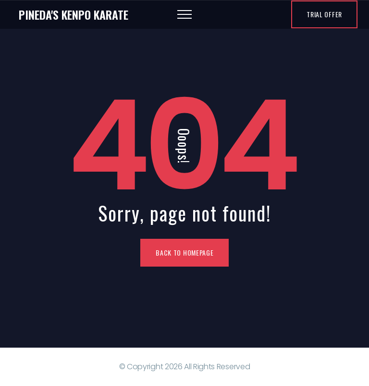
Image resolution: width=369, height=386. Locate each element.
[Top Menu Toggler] (184, 14)
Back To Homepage (184, 252)
